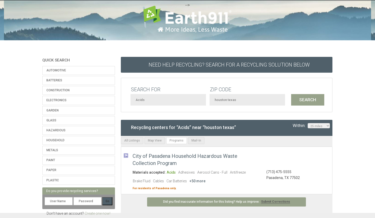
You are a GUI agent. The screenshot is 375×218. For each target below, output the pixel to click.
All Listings (132, 140)
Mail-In (196, 140)
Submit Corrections (275, 201)
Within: (311, 126)
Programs (177, 140)
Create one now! (97, 213)
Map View (155, 140)
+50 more (197, 181)
